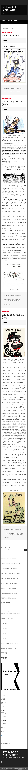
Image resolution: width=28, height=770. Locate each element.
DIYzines (2, 712)
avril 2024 (2, 731)
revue (5, 296)
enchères (17, 534)
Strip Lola (16, 20)
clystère (19, 89)
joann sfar (15, 300)
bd (8, 88)
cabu (19, 532)
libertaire (9, 299)
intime (9, 303)
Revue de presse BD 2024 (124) (7, 642)
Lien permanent (7, 293)
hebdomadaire (10, 296)
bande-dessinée (19, 88)
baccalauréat (11, 534)
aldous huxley (10, 533)
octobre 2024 (3, 723)
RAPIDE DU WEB (3, 713)
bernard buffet (15, 89)
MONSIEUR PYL (3, 701)
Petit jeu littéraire (8, 587)
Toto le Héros (3, 582)
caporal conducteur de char (6, 561)
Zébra (2, 556)
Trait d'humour (10, 582)
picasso (11, 532)
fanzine (16, 88)
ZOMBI (2, 697)
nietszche (12, 299)
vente (14, 534)
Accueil (3, 20)
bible (19, 299)
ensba (18, 300)
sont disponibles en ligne (10, 465)
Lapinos (2, 602)
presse (7, 91)
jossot (21, 532)
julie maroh (6, 533)
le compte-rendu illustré (21, 429)
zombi (19, 91)
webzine (7, 88)
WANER (2, 705)
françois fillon (10, 89)
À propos (10, 20)
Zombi (2, 587)
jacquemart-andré (20, 301)
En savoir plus (20, 769)
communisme (8, 532)
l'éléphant (21, 296)
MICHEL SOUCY (3, 702)
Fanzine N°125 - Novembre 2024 (11, 556)
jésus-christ (16, 299)
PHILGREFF (3, 699)
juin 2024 (2, 728)
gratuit (11, 88)
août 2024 (2, 726)
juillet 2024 (3, 727)
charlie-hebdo (6, 534)
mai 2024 (2, 730)
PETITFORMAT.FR (4, 716)
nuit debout (15, 533)
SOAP (2, 703)
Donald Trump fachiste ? (5, 647)
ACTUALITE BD (17, 293)
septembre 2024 (4, 724)
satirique (9, 91)
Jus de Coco (7, 597)
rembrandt (5, 303)
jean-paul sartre (8, 304)
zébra (13, 88)
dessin (5, 91)
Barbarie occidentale (17, 561)
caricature (5, 89)
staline (14, 532)
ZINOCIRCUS (3, 698)
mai (7, 530)
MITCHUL (2, 714)
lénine (17, 532)
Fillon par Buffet (11, 35)
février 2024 (3, 734)
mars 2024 (3, 732)
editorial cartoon (14, 91)
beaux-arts (11, 300)
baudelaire (15, 303)
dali (19, 300)
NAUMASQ (3, 695)
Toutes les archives (6, 735)
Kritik (15, 22)
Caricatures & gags (7, 22)
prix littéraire (19, 533)
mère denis (20, 534)
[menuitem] (4, 21)
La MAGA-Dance (4, 652)
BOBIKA (2, 706)
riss (22, 533)
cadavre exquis (11, 301)
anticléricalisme (6, 300)
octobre (14, 296)
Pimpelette (3, 592)
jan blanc (11, 303)
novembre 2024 (3, 722)
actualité (17, 296)
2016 (9, 530)
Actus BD (21, 22)
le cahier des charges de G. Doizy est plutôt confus (15, 370)
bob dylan (19, 303)
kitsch (15, 301)
